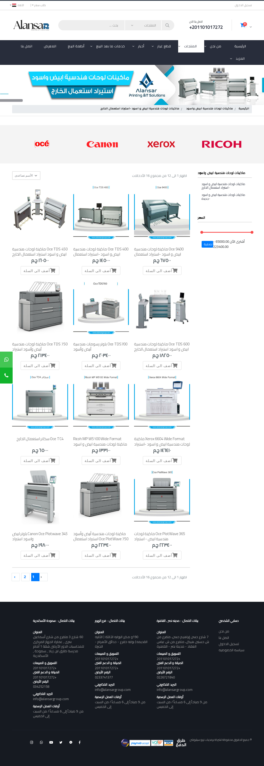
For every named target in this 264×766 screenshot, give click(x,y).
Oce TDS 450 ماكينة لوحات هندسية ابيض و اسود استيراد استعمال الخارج (39, 251)
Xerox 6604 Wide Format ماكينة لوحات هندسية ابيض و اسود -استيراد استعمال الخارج (162, 444)
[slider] (201, 232)
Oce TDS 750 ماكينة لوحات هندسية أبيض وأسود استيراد (39, 346)
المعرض (50, 46)
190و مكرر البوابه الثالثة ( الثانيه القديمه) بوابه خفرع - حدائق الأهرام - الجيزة (121, 641)
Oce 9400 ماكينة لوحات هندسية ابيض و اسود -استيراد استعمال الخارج (159, 254)
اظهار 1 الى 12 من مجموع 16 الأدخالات (159, 175)
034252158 (41, 686)
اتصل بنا (26, 46)
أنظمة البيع (76, 46)
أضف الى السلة (162, 270)
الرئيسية (240, 46)
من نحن (215, 46)
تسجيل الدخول (243, 5)
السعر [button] (201, 217)
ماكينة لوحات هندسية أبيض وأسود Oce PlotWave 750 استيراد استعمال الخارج (100, 539)
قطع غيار (164, 46)
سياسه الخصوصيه (232, 650)
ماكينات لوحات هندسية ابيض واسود (209, 109)
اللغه (18, 5)
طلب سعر (40, 5)
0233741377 (104, 677)
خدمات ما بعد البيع (110, 46)
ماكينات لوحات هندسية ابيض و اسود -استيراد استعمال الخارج (140, 109)
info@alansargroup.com (175, 689)
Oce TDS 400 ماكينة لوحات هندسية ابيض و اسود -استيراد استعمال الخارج (100, 254)
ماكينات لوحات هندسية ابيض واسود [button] (221, 173)
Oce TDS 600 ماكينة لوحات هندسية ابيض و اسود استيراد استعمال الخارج (161, 346)
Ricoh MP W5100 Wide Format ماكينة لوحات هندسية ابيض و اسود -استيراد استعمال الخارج (100, 444)
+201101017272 (168, 659)
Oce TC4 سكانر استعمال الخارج (39, 438)
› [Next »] (14, 576)
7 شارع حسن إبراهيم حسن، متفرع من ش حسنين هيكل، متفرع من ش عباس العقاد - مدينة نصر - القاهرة (183, 641)
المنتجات (190, 46)
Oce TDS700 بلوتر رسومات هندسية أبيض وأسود (100, 346)
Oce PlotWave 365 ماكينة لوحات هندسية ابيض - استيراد (159, 536)
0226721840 (166, 677)
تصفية (208, 244)
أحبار (141, 46)
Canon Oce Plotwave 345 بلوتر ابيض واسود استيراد (40, 536)
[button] (246, 25)
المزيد (240, 58)
